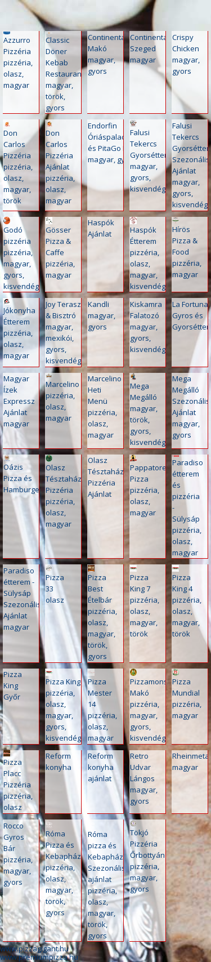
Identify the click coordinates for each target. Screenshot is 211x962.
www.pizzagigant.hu (34, 948)
